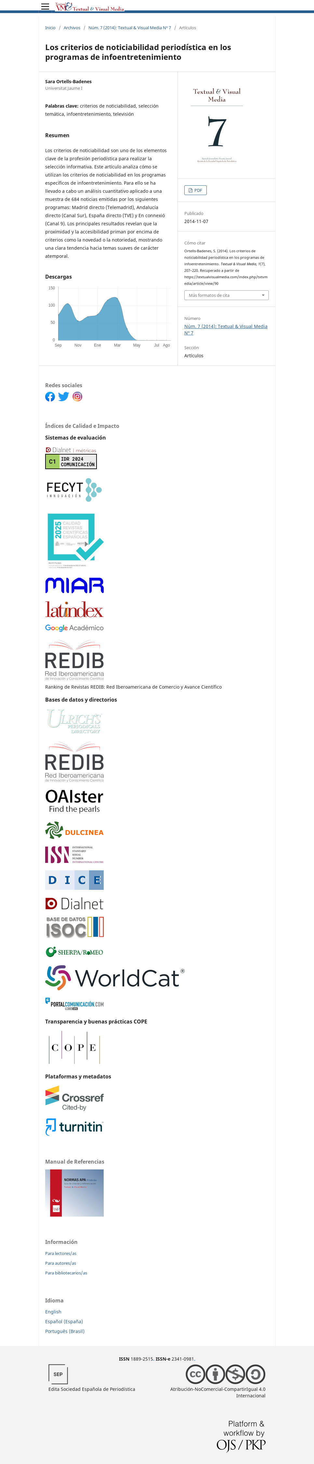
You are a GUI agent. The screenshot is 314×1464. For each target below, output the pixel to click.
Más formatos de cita (209, 295)
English (53, 1312)
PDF (197, 190)
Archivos (72, 28)
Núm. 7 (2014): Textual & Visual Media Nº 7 (129, 28)
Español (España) (64, 1321)
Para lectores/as (60, 1253)
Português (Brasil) (65, 1331)
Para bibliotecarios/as (66, 1273)
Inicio (50, 28)
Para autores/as (60, 1263)
